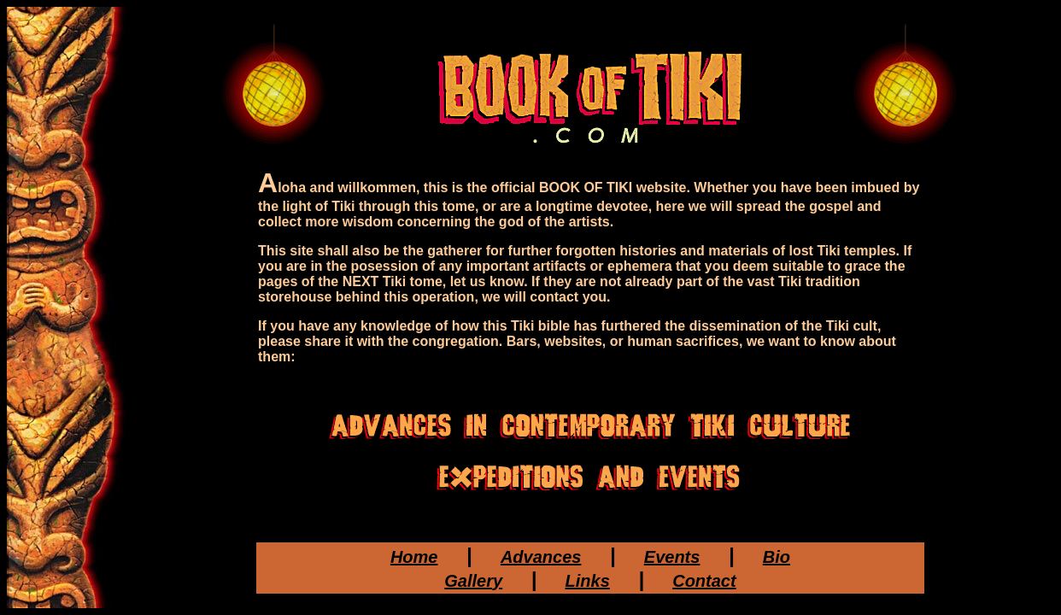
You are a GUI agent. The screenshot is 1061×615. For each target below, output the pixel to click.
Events (672, 557)
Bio (776, 557)
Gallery (473, 580)
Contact (704, 580)
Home (414, 557)
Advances (541, 557)
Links (588, 580)
